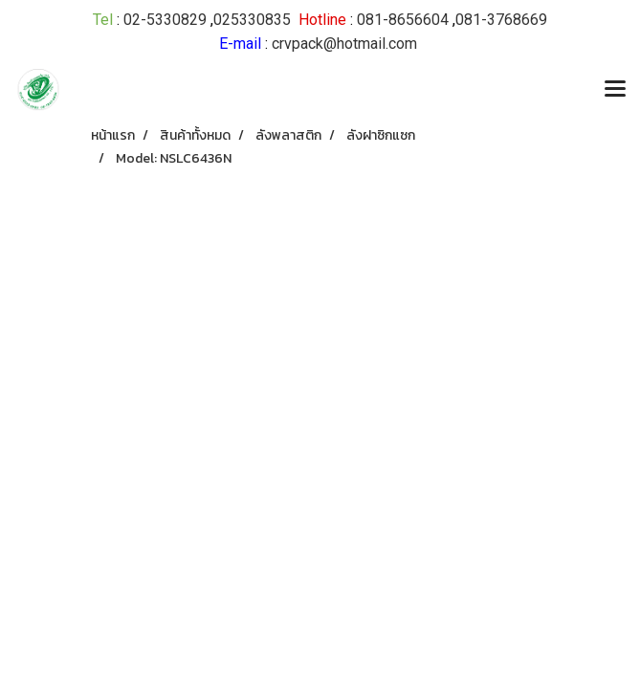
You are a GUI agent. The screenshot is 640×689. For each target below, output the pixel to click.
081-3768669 (501, 20)
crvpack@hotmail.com (344, 43)
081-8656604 (403, 20)
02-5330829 (165, 20)
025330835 (252, 20)
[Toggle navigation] (615, 90)
